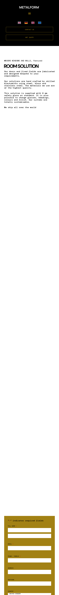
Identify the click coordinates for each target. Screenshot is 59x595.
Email (11, 544)
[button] (30, 13)
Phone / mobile (14, 556)
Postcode (11, 579)
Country (11, 591)
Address (11, 568)
